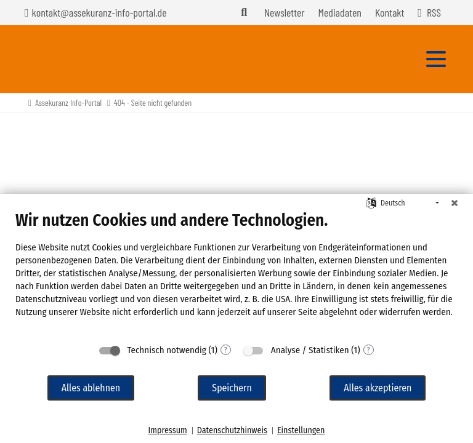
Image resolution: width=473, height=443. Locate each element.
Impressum (167, 430)
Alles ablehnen (91, 388)
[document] (236, 273)
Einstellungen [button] (301, 430)
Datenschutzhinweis (232, 430)
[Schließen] (454, 203)
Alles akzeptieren (377, 388)
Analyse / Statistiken (310, 350)
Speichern (232, 388)
